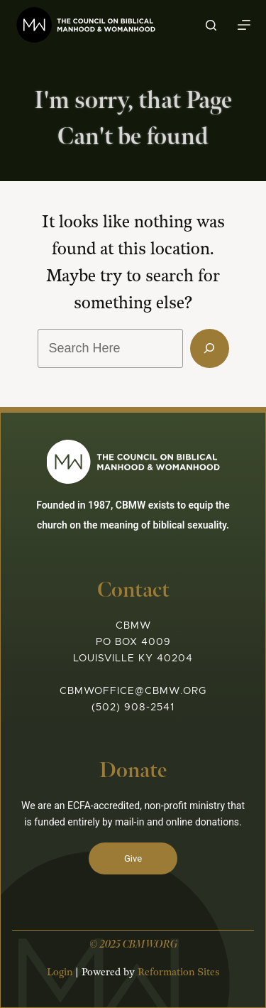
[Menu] (244, 24)
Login (59, 972)
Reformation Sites (179, 972)
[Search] (211, 25)
